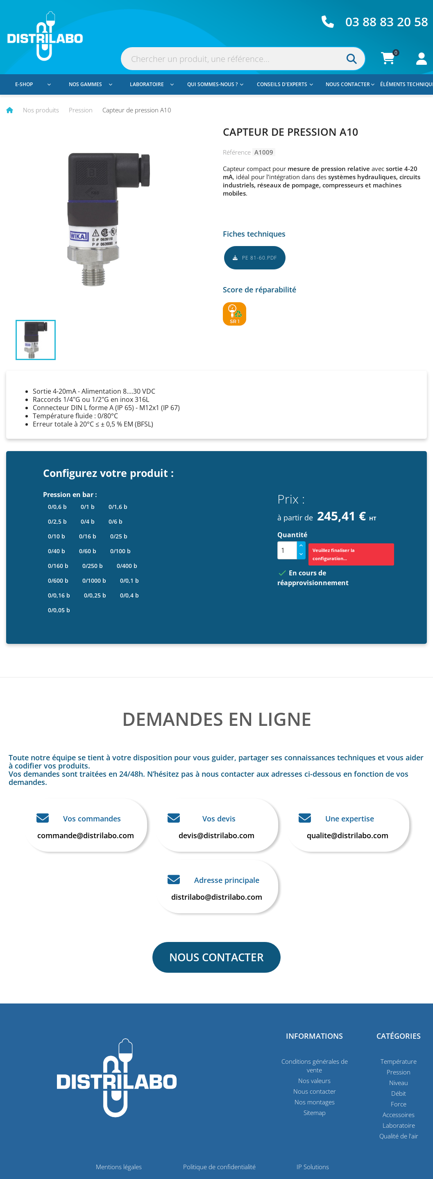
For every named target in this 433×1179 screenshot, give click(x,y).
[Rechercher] (243, 58)
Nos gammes (90, 84)
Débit (398, 1093)
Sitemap (315, 1112)
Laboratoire (152, 84)
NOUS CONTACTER (216, 957)
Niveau (398, 1083)
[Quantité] (287, 550)
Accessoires (399, 1115)
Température (399, 1061)
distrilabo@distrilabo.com (216, 897)
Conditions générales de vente (314, 1065)
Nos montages (315, 1102)
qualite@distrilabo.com (347, 835)
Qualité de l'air (398, 1136)
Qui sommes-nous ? (215, 84)
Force (398, 1104)
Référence (237, 152)
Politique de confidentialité (219, 1167)
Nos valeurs (314, 1080)
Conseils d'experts (285, 84)
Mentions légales (119, 1167)
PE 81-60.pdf (255, 257)
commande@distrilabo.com (85, 835)
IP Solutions (313, 1167)
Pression (398, 1072)
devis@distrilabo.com (216, 835)
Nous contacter (350, 84)
